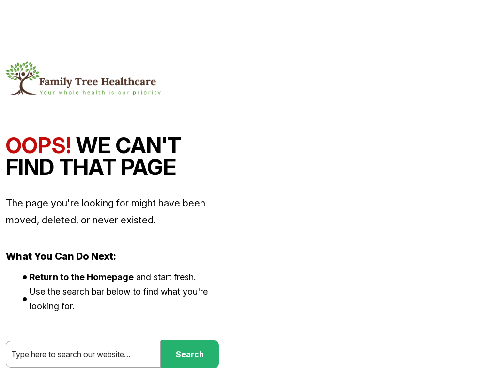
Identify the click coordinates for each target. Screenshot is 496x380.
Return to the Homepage (82, 277)
